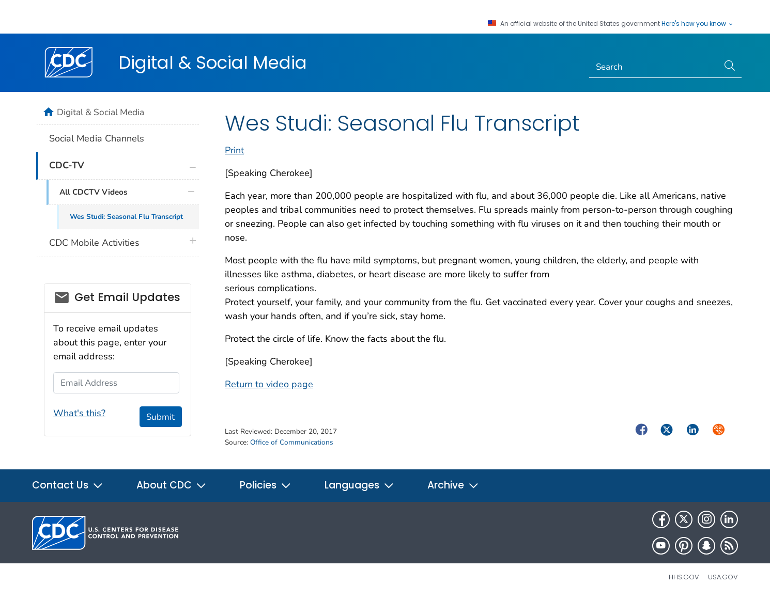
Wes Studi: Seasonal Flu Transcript (126, 217)
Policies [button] (265, 485)
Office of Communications (291, 442)
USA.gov (723, 577)
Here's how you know (697, 23)
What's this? (79, 413)
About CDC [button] (171, 485)
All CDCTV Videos (93, 192)
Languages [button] (359, 485)
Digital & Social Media (212, 62)
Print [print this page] (234, 150)
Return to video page (269, 384)
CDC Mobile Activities (94, 242)
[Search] (654, 67)
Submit (160, 417)
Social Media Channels (96, 138)
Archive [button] (453, 485)
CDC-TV (66, 165)
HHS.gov (684, 577)
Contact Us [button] (67, 485)
